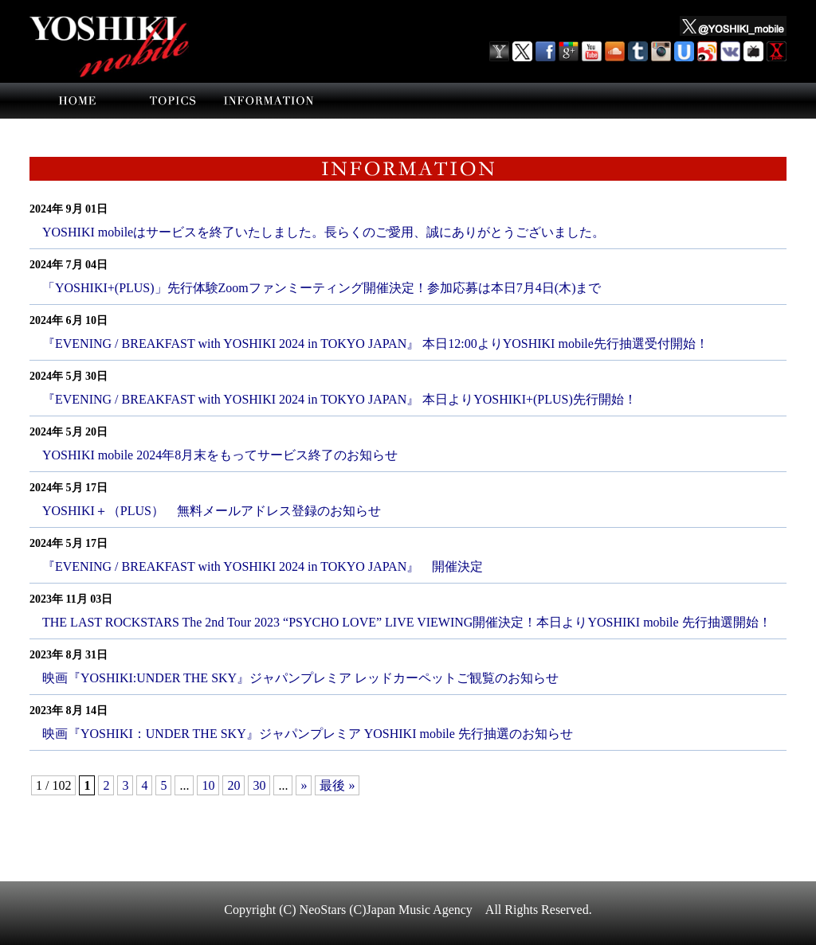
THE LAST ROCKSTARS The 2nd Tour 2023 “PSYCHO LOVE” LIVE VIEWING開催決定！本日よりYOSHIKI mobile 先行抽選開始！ (406, 622)
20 (233, 785)
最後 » (337, 785)
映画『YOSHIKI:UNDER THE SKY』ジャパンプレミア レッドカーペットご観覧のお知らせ (300, 678)
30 (259, 785)
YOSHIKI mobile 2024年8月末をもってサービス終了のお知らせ (220, 455)
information (268, 101)
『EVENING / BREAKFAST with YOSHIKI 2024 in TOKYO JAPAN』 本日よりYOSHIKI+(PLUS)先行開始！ (339, 399)
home (77, 101)
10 (208, 785)
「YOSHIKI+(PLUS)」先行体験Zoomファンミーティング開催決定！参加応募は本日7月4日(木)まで (321, 288)
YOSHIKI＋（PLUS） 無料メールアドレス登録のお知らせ (211, 510)
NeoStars (323, 909)
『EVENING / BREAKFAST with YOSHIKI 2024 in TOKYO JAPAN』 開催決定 (262, 566)
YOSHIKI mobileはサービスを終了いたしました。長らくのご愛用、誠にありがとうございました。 (323, 232)
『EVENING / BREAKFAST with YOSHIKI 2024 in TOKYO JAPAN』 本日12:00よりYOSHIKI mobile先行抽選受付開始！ (375, 343)
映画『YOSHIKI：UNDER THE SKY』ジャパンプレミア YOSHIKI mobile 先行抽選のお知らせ (307, 733)
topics (173, 101)
